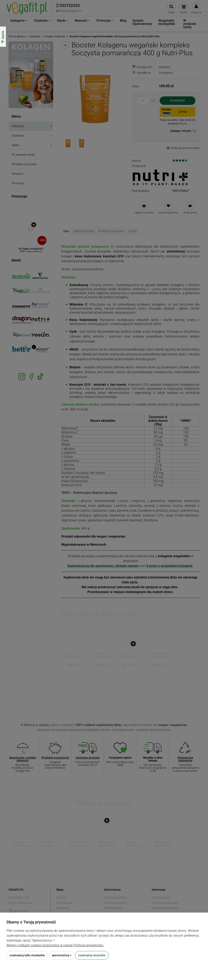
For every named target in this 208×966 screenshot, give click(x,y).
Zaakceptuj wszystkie (92, 955)
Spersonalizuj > (61, 955)
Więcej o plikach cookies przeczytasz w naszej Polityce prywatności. (55, 945)
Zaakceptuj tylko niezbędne (27, 955)
